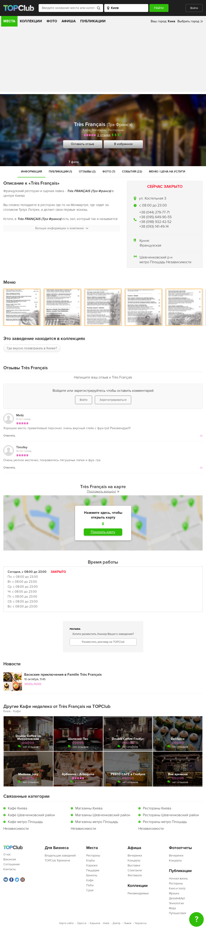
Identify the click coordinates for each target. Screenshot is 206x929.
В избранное (123, 144)
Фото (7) (108, 171)
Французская (150, 245)
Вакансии (9, 859)
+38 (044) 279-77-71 (154, 212)
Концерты (134, 860)
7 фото (74, 162)
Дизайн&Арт (177, 898)
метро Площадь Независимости (165, 262)
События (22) (132, 171)
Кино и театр (177, 888)
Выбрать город (188, 21)
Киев (106, 923)
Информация (31, 171)
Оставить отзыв (82, 144)
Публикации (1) (60, 171)
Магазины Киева (88, 808)
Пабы (90, 885)
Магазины (99, 130)
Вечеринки (135, 855)
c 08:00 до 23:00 (153, 205)
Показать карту (103, 532)
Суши (89, 890)
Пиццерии (92, 870)
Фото (52, 21)
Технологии (176, 903)
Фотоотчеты (180, 847)
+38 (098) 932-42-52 (155, 222)
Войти (194, 8)
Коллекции (31, 21)
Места (9, 21)
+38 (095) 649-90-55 (155, 217)
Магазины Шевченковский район (102, 815)
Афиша (69, 21)
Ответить (9, 435)
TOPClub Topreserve (57, 860)
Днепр (116, 923)
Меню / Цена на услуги (167, 171)
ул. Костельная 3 (152, 198)
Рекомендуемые (138, 893)
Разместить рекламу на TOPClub (103, 642)
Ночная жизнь (178, 878)
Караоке (91, 865)
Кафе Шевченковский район (31, 815)
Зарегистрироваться (113, 400)
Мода (172, 908)
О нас (7, 854)
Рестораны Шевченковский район (171, 815)
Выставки (134, 865)
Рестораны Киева (157, 808)
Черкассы (140, 923)
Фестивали (135, 875)
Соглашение (11, 864)
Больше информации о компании (61, 228)
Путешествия (177, 913)
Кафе (86, 130)
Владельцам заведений (60, 855)
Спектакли (135, 870)
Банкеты (91, 875)
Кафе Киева (17, 808)
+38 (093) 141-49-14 (154, 226)
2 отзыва (103, 135)
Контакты (9, 869)
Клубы (90, 860)
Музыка (174, 893)
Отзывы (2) (87, 171)
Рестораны (116, 130)
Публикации (93, 21)
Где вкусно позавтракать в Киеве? (32, 348)
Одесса (81, 923)
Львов (127, 923)
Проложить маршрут (103, 491)
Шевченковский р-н (156, 257)
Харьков (95, 923)
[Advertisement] (103, 60)
